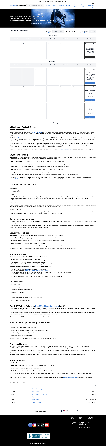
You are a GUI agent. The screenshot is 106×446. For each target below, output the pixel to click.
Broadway (73, 422)
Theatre (73, 420)
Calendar (85, 32)
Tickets (90, 56)
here (27, 269)
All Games (48, 32)
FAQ (80, 418)
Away (61, 31)
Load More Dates (53, 122)
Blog (89, 422)
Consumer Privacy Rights (91, 418)
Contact (90, 419)
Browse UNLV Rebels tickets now (18, 178)
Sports (72, 418)
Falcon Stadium (35, 399)
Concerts (73, 419)
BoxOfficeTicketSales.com (65, 148)
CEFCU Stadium (35, 404)
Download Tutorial (82, 420)
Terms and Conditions (82, 422)
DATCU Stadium (36, 391)
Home (55, 31)
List (93, 31)
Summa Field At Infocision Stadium (40, 394)
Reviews (90, 420)
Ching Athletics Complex (37, 388)
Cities (72, 423)
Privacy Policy (82, 424)
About (80, 417)
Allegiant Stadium (36, 396)
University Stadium (36, 402)
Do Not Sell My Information (83, 427)
